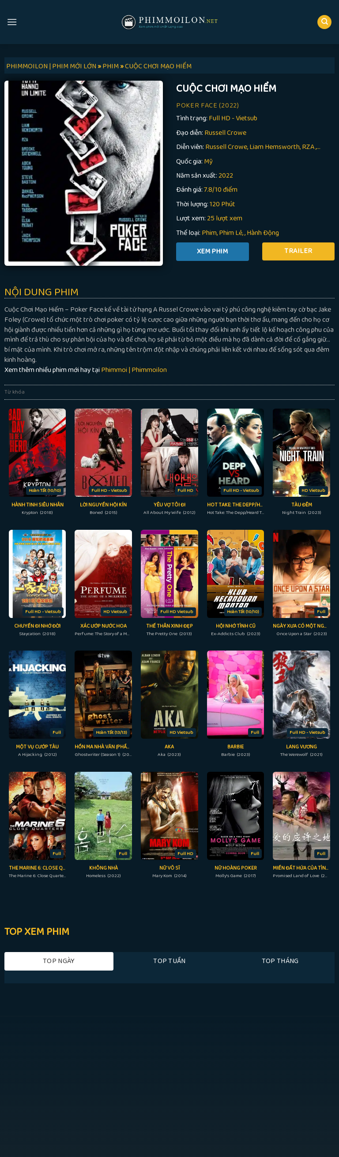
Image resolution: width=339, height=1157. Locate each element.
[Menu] (12, 22)
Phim (209, 232)
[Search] (324, 22)
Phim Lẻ (230, 232)
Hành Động (263, 232)
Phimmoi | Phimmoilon (134, 370)
